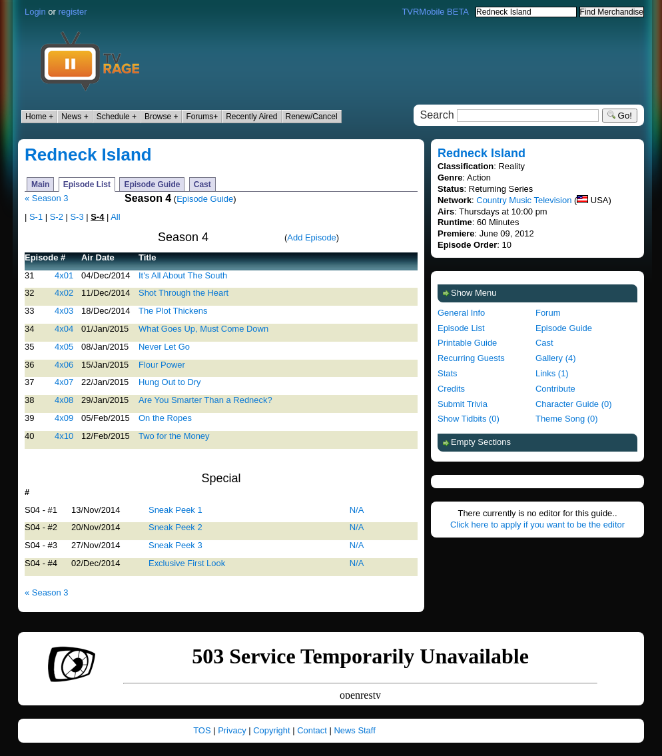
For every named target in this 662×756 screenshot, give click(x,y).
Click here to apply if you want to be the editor (537, 525)
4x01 (64, 275)
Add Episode (311, 237)
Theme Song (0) (566, 419)
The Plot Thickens (173, 311)
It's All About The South (183, 275)
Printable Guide (467, 343)
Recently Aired (251, 116)
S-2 (56, 217)
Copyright (271, 730)
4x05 (64, 347)
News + (74, 116)
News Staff (354, 730)
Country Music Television (523, 200)
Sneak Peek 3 (175, 545)
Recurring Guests (471, 358)
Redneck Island (88, 155)
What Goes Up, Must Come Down (203, 329)
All (115, 217)
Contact (312, 730)
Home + (39, 116)
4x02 (64, 293)
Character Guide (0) (573, 404)
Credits (451, 389)
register (72, 12)
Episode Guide (152, 184)
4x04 (64, 329)
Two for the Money (174, 436)
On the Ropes (165, 418)
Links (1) (552, 373)
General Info (461, 313)
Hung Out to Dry (170, 382)
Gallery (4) (555, 358)
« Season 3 (47, 198)
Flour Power (162, 365)
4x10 (64, 436)
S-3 (76, 217)
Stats (448, 373)
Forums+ (202, 116)
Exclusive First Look (187, 563)
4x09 (64, 418)
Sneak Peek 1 (175, 510)
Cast (202, 184)
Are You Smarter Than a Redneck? (205, 400)
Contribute (555, 389)
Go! (619, 116)
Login (35, 12)
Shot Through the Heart (183, 293)
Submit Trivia (463, 404)
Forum (547, 313)
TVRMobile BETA (435, 12)
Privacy (232, 730)
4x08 (64, 400)
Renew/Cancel (312, 116)
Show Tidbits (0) (468, 419)
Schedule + (117, 116)
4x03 (64, 311)
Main (40, 184)
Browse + (161, 116)
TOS (201, 730)
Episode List (87, 184)
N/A (357, 510)
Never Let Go (164, 347)
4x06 (64, 365)
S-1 (36, 217)
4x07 (64, 382)
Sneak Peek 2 (175, 527)
